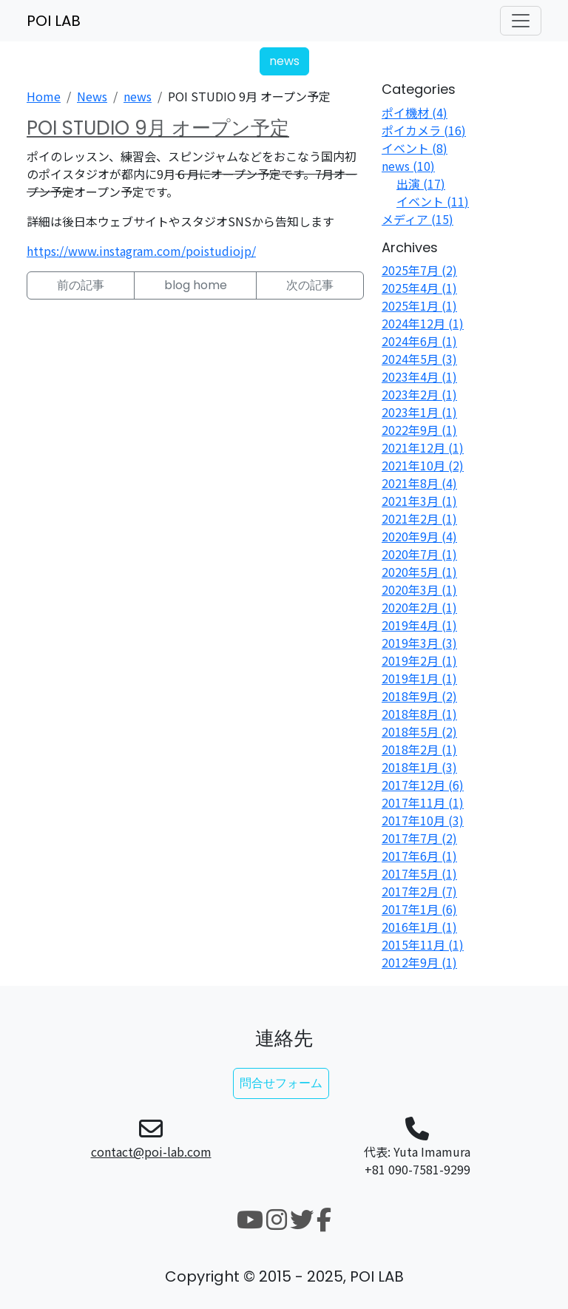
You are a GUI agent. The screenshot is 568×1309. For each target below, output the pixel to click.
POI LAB (54, 20)
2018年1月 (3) (419, 767)
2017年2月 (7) (419, 891)
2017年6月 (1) (419, 856)
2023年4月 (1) (419, 376)
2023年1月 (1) (419, 412)
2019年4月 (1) (419, 625)
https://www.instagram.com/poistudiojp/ (141, 251)
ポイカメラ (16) (424, 130)
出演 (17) (420, 183)
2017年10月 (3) (423, 820)
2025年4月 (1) (419, 288)
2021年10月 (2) (423, 465)
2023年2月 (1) (419, 394)
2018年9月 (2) (419, 696)
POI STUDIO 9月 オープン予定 (158, 128)
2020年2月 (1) (419, 607)
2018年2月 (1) (419, 749)
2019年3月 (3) (419, 643)
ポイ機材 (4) (414, 112)
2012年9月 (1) (419, 962)
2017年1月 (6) (419, 909)
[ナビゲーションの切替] (520, 20)
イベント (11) (432, 201)
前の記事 (80, 285)
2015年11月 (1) (423, 944)
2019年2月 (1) (419, 660)
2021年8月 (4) (419, 483)
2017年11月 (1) (423, 802)
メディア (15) (417, 219)
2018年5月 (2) (419, 731)
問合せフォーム (281, 1083)
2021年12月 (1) (423, 447)
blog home (195, 285)
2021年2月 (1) (419, 518)
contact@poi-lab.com (151, 1151)
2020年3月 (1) (419, 589)
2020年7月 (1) (419, 554)
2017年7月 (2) (419, 838)
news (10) (408, 166)
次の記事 (310, 285)
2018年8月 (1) (419, 714)
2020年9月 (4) (419, 536)
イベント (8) (414, 148)
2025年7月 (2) (419, 270)
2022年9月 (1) (419, 430)
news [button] (284, 61)
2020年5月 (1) (419, 572)
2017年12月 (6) (423, 785)
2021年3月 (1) (419, 501)
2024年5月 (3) (419, 359)
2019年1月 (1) (419, 678)
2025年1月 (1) (419, 305)
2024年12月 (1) (423, 323)
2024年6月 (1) (419, 341)
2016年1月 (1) (419, 927)
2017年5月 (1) (419, 873)
